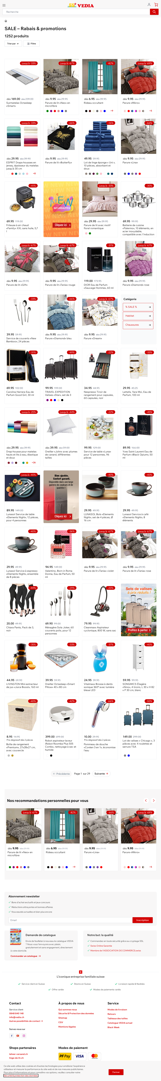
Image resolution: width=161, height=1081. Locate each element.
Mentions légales (67, 1026)
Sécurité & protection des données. (21, 1075)
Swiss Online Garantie (101, 945)
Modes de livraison (117, 1009)
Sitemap (62, 1017)
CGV (60, 1022)
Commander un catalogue (26, 956)
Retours (112, 1014)
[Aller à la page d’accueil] (6, 21)
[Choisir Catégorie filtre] (138, 307)
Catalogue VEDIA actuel (120, 1023)
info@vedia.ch (16, 1017)
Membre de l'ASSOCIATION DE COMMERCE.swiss (115, 950)
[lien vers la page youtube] (18, 1035)
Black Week (113, 1027)
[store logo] (80, 5)
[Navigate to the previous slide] (146, 800)
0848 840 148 (16, 1013)
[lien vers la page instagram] (23, 1035)
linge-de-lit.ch (16, 1058)
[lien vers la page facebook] (12, 1035)
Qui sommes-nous (67, 1009)
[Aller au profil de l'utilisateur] (150, 4)
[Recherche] (154, 12)
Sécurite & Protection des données (76, 1013)
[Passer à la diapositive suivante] (153, 800)
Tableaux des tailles (118, 1018)
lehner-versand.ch (18, 1054)
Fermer (116, 1072)
